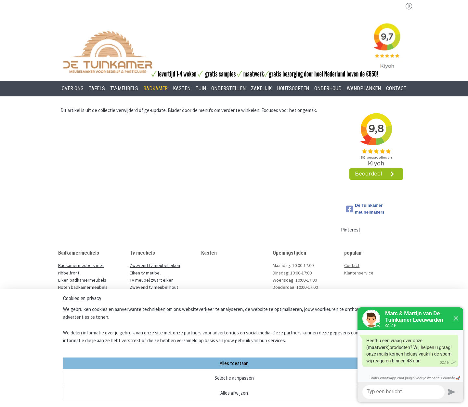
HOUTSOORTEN (293, 88)
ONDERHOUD (328, 88)
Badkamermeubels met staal (86, 309)
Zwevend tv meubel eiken (155, 265)
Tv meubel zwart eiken (152, 280)
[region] (191, 379)
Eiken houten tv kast (150, 302)
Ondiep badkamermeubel (83, 316)
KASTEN (181, 88)
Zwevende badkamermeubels (87, 295)
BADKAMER (155, 88)
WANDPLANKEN (364, 88)
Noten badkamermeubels (83, 287)
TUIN (201, 88)
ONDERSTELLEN (228, 88)
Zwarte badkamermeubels (84, 302)
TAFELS (97, 88)
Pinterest (350, 230)
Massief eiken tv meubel (154, 295)
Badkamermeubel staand (82, 331)
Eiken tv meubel (145, 273)
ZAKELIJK (261, 88)
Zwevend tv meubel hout (154, 287)
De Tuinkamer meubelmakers (365, 209)
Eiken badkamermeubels (82, 280)
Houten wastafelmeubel (81, 324)
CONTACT (396, 88)
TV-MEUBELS (124, 88)
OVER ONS (73, 88)
